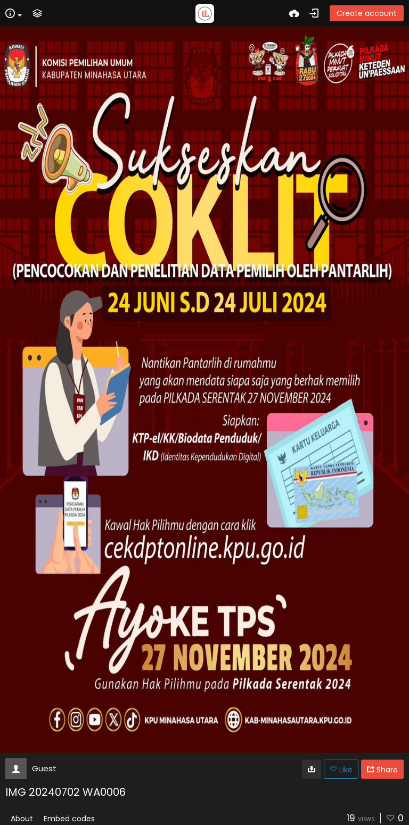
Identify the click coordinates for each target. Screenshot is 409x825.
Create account (367, 13)
